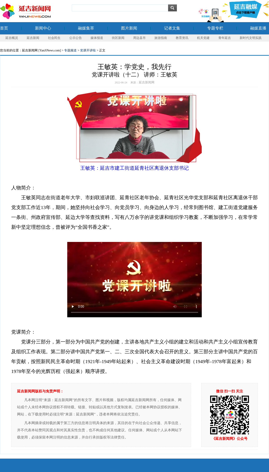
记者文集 (172, 28)
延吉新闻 (33, 38)
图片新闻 (129, 28)
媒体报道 (97, 38)
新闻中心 (43, 28)
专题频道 (70, 50)
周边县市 (139, 38)
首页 (4, 28)
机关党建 (203, 38)
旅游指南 (160, 38)
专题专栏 (215, 28)
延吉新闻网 (146, 82)
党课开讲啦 (88, 50)
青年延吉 (224, 38)
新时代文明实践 (251, 38)
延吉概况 (11, 38)
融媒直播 (258, 28)
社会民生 (54, 38)
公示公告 (75, 38)
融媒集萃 (86, 28)
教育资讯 (182, 38)
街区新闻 (118, 38)
